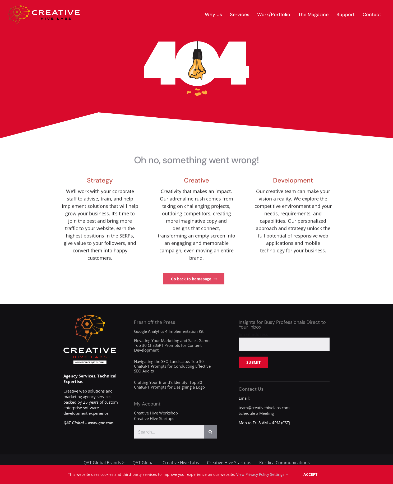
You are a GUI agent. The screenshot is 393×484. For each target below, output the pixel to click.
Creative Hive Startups (154, 418)
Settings (279, 474)
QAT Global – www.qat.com (88, 422)
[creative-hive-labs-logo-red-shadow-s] (44, 7)
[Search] (210, 432)
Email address (253, 334)
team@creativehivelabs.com (264, 407)
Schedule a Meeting (256, 413)
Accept (310, 474)
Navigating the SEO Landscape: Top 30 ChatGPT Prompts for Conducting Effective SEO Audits (172, 366)
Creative (196, 181)
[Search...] (169, 432)
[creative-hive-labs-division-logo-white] (89, 316)
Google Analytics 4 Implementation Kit (169, 331)
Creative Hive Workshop (156, 413)
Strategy (100, 181)
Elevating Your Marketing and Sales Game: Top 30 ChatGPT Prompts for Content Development (172, 345)
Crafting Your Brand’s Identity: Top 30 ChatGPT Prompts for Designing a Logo (169, 385)
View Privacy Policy (252, 474)
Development (293, 181)
